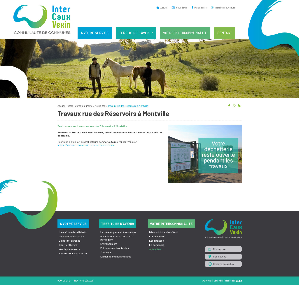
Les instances (157, 236)
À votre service (95, 33)
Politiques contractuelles (114, 248)
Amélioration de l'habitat (73, 253)
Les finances (156, 240)
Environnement (108, 243)
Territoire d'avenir (136, 33)
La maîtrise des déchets (73, 232)
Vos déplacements (69, 249)
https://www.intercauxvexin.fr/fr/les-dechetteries (85, 144)
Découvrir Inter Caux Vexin (163, 232)
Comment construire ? (71, 236)
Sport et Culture (68, 244)
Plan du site (63, 280)
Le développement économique (118, 232)
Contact (224, 33)
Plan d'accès (200, 7)
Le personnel (156, 244)
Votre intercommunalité (185, 33)
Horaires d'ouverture (225, 7)
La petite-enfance (69, 240)
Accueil (163, 7)
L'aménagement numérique (115, 256)
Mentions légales (83, 280)
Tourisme (105, 252)
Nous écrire (181, 7)
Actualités (100, 105)
